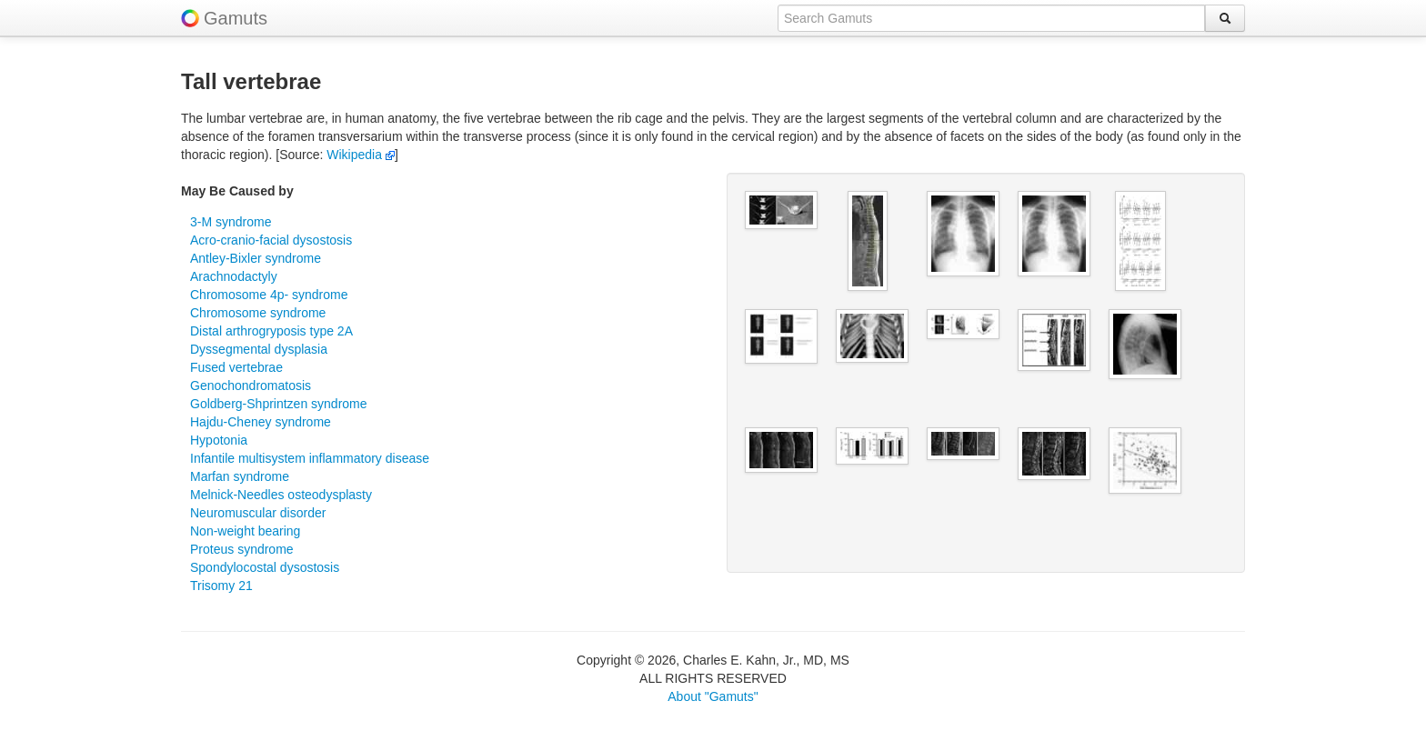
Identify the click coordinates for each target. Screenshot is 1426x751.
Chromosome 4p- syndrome (269, 294)
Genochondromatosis (250, 385)
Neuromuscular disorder (258, 513)
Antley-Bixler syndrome (255, 258)
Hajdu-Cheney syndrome (260, 422)
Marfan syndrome (239, 476)
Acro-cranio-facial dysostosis (271, 240)
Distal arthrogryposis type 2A (271, 331)
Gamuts (235, 18)
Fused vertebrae (236, 367)
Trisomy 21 (221, 585)
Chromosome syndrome (258, 312)
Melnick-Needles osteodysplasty (281, 494)
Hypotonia (218, 440)
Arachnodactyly (233, 276)
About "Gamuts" (713, 696)
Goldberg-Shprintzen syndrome (278, 403)
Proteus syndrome (242, 549)
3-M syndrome (230, 222)
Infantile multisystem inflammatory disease (309, 458)
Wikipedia (360, 154)
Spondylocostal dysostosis (264, 567)
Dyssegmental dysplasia (258, 349)
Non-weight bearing (245, 531)
